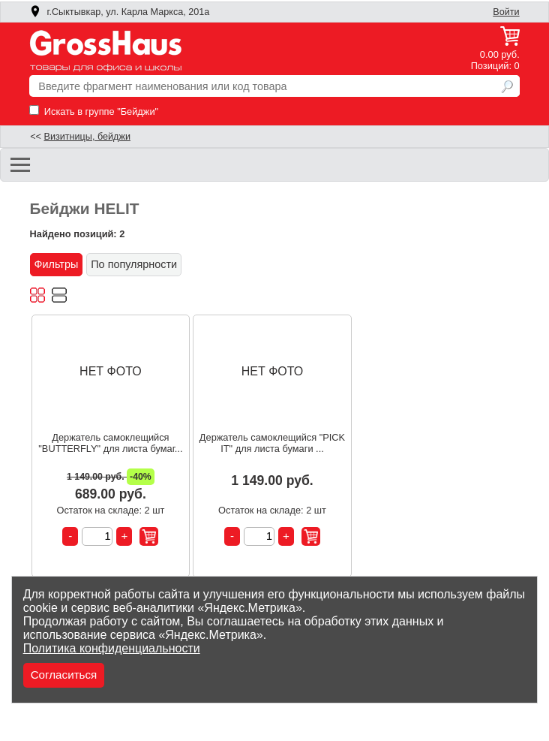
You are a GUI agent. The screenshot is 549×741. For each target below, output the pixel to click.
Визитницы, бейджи (87, 136)
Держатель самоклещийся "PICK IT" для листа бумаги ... (272, 443)
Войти (506, 12)
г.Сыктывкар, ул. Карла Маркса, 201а (119, 12)
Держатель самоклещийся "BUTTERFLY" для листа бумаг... (110, 443)
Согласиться (64, 674)
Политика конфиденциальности (111, 648)
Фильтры (56, 264)
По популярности (134, 264)
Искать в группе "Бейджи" (93, 111)
